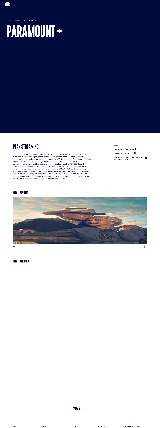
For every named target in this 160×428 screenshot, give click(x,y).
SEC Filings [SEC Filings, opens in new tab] (102, 387)
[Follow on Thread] (140, 417)
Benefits (72, 379)
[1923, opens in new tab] (28, 224)
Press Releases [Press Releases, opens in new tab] (104, 392)
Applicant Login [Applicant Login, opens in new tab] (76, 395)
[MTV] (96, 335)
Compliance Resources (22, 399)
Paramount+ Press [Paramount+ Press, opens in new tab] (124, 154)
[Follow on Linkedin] (124, 417)
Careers (72, 375)
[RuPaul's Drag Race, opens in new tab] (28, 278)
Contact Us (115, 423)
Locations (73, 387)
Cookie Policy (126, 423)
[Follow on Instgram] (130, 417)
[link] (80, 358)
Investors (101, 375)
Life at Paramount (76, 383)
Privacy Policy (103, 423)
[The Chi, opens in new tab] (97, 224)
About (9, 27)
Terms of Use (91, 423)
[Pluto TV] (30, 335)
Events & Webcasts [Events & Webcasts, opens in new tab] (106, 383)
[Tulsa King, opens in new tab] (131, 278)
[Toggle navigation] (151, 4)
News (43, 375)
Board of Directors (20, 391)
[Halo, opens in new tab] (62, 224)
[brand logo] (39, 417)
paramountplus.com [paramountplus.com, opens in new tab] (125, 150)
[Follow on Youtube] (145, 417)
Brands (18, 27)
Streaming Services (133, 375)
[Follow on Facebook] (135, 417)
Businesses (17, 383)
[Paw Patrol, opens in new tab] (131, 224)
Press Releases (47, 379)
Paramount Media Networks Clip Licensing (130, 159)
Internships (73, 391)
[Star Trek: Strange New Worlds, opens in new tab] (97, 278)
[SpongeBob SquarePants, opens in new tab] (62, 278)
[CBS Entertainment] (63, 335)
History (16, 395)
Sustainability (18, 403)
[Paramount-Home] (9, 4)
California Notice (140, 423)
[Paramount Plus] (128, 380)
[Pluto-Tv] (136, 380)
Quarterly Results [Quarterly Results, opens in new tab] (105, 379)
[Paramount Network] (130, 335)
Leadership (17, 387)
